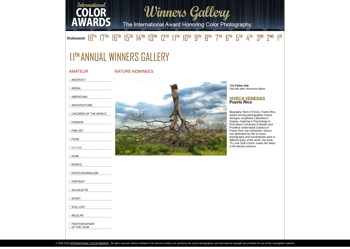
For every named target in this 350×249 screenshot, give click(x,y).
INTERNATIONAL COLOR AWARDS (89, 243)
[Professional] (76, 38)
